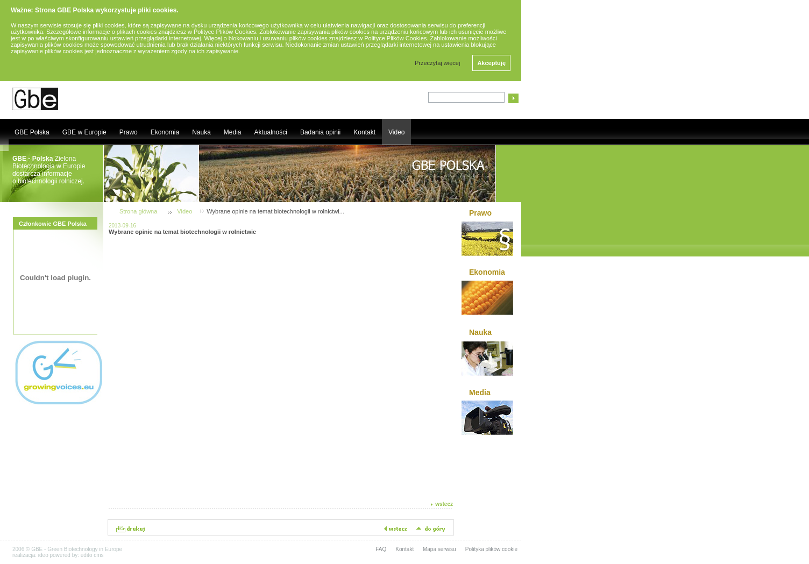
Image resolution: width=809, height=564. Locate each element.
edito (87, 555)
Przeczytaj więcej (437, 63)
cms (98, 555)
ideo (43, 555)
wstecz (444, 504)
